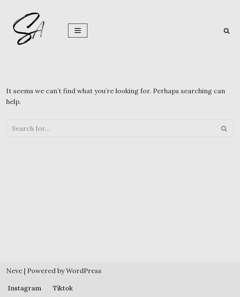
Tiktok (63, 288)
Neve (14, 270)
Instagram (24, 288)
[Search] (227, 31)
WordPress (83, 270)
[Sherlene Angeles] (31, 30)
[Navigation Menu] (77, 31)
